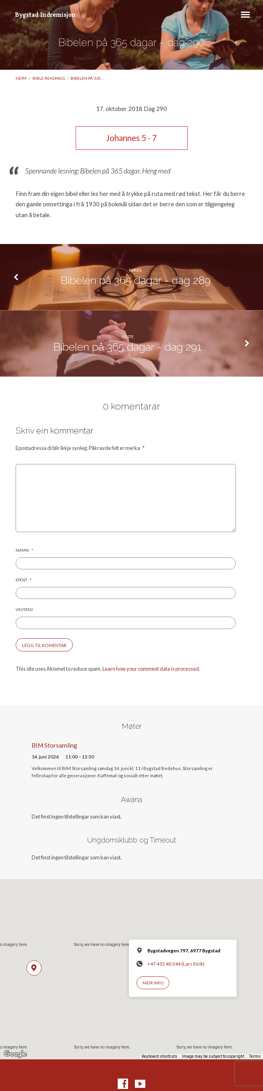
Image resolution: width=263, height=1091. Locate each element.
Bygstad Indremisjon (45, 14)
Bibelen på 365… (87, 78)
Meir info (153, 982)
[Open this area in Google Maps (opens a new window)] (15, 1054)
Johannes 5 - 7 (131, 138)
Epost (23, 579)
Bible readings (48, 78)
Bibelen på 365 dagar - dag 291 (127, 347)
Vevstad (24, 609)
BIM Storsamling (54, 745)
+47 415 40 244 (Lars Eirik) (176, 964)
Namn (24, 550)
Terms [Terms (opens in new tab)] (255, 1056)
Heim (21, 78)
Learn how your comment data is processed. (151, 668)
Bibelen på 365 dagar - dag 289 (135, 280)
